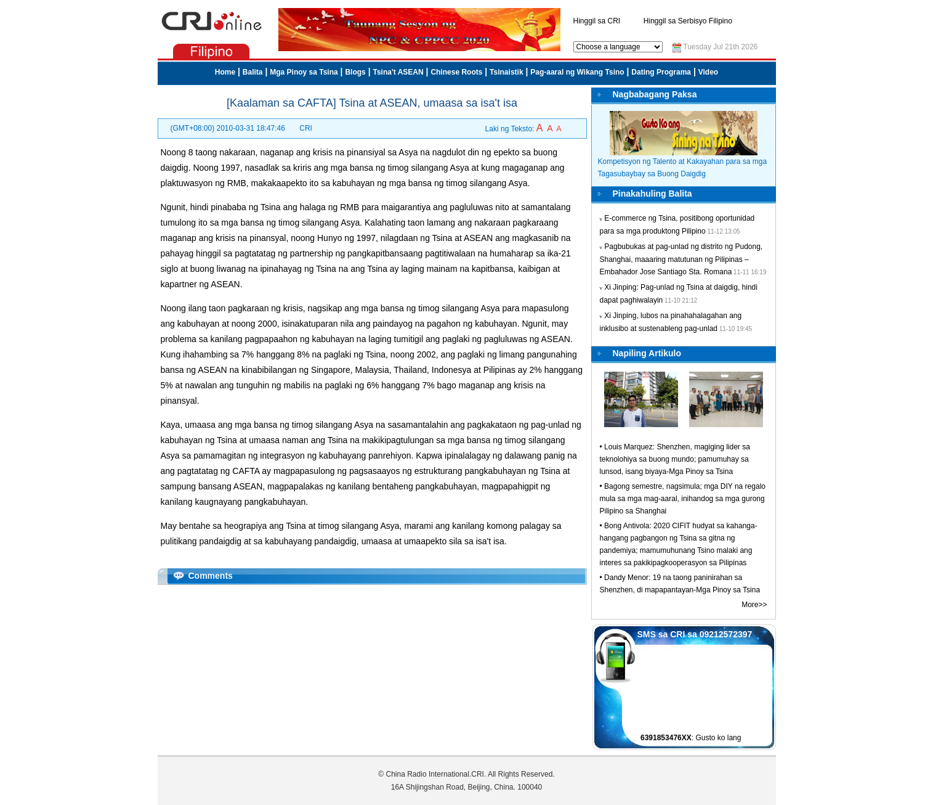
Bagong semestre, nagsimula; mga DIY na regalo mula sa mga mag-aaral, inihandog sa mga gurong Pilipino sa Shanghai (682, 498)
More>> (754, 604)
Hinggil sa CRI (597, 21)
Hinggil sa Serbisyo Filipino (688, 21)
